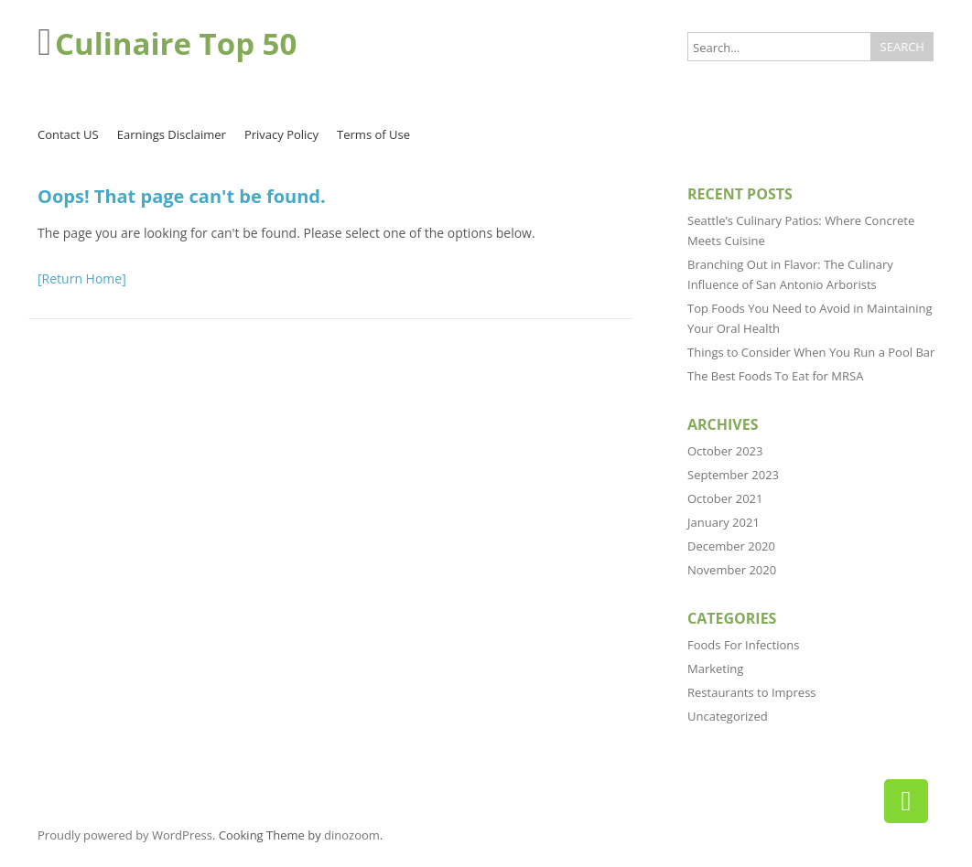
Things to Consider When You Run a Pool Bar (810, 352)
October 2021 (724, 498)
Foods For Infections (743, 645)
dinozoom (352, 835)
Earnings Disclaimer (171, 134)
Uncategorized (727, 716)
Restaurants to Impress (751, 692)
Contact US (68, 134)
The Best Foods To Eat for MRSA (775, 376)
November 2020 (731, 570)
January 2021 (723, 522)
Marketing (715, 668)
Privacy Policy (281, 134)
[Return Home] (82, 278)
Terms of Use (373, 134)
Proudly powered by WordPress (125, 835)
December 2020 (731, 546)
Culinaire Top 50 (176, 43)
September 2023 (733, 474)
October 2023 (724, 451)
